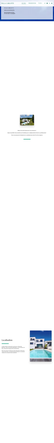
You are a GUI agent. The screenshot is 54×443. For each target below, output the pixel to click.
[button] (45, 3)
